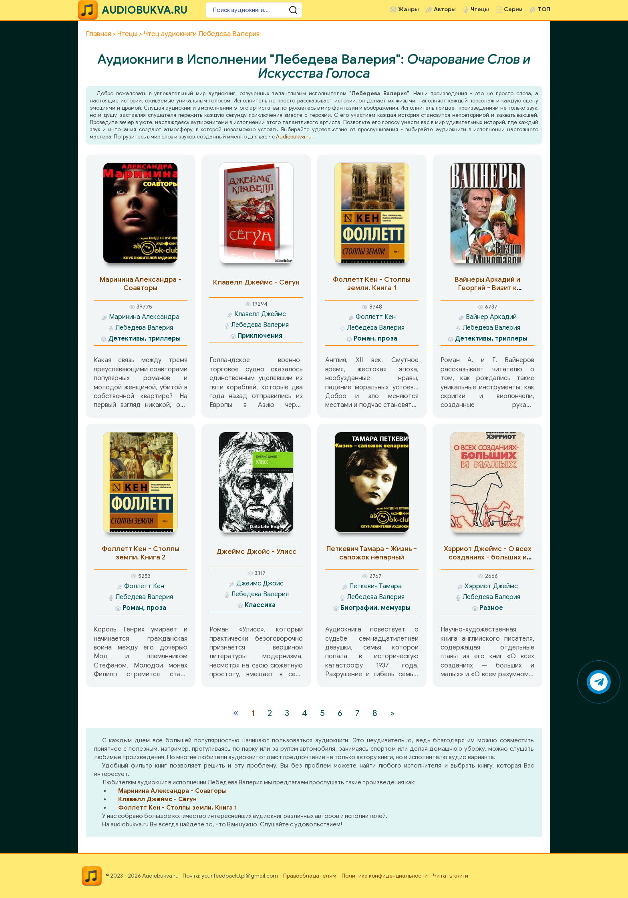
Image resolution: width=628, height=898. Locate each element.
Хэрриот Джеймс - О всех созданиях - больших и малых (487, 557)
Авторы (445, 9)
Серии (513, 9)
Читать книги (450, 875)
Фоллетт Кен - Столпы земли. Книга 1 (372, 283)
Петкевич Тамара (375, 586)
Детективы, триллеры (144, 339)
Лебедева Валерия (144, 328)
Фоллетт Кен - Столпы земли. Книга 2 (140, 553)
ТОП (543, 9)
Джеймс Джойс (260, 583)
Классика (260, 605)
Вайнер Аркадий (491, 317)
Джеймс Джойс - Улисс (256, 551)
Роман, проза (375, 339)
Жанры (408, 9)
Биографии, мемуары (375, 608)
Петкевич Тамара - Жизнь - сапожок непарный (371, 553)
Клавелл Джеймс (260, 314)
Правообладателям (309, 875)
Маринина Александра (144, 317)
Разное (491, 608)
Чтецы (480, 9)
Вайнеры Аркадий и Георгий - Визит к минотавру (487, 288)
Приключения (260, 336)
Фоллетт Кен (376, 317)
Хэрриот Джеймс (491, 586)
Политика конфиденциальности (385, 875)
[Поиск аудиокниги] (254, 10)
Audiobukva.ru (294, 136)
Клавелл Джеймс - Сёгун (256, 282)
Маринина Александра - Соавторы (140, 283)
